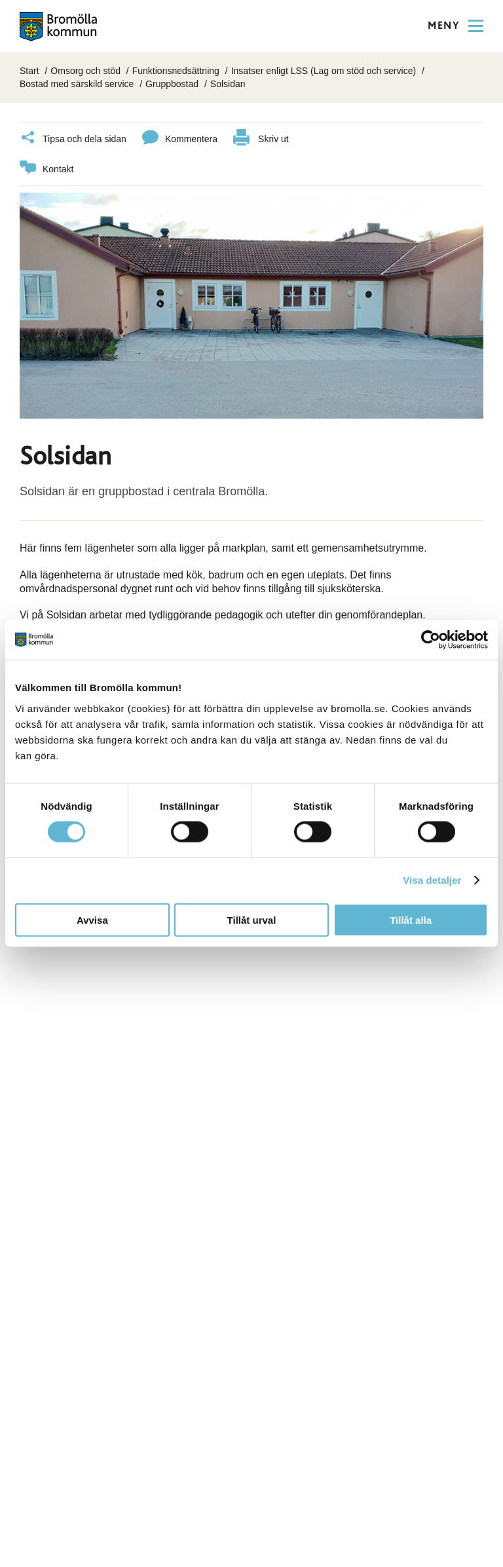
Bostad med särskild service (77, 84)
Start (29, 71)
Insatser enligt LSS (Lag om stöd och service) (323, 71)
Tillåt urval (251, 919)
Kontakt (46, 169)
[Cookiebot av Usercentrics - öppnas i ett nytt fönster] (430, 640)
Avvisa (92, 919)
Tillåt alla (411, 919)
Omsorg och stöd (85, 71)
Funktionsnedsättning (175, 71)
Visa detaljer (432, 880)
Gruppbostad (171, 84)
